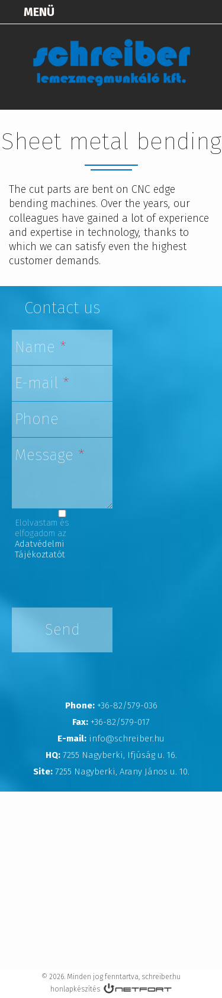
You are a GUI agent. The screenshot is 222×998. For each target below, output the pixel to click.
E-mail (42, 383)
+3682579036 (178, 12)
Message (50, 455)
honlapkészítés (75, 989)
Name (40, 347)
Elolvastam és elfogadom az (42, 538)
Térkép (149, 12)
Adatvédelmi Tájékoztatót (40, 549)
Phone (37, 419)
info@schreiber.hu (208, 12)
